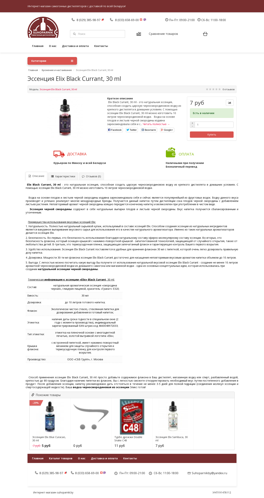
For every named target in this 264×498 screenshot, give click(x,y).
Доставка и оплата (75, 46)
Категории (52, 61)
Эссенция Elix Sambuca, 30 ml (171, 438)
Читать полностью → (156, 124)
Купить (211, 134)
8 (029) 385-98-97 (89, 20)
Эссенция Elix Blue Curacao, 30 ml (49, 438)
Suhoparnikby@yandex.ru (209, 473)
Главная (37, 46)
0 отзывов (229, 89)
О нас (52, 46)
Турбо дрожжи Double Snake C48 (128, 438)
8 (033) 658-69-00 (127, 20)
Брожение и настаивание (57, 70)
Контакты (101, 46)
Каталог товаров (60, 458)
